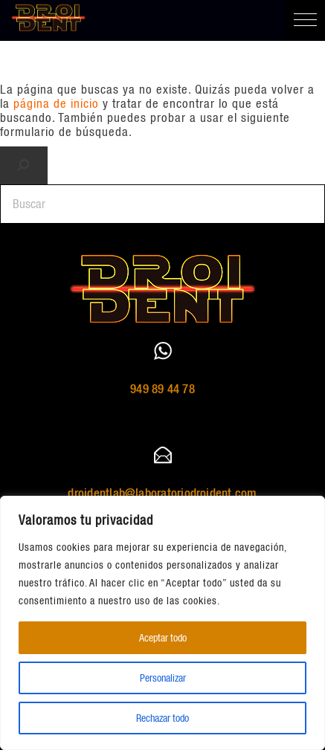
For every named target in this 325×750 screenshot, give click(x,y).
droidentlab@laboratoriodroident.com (162, 492)
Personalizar (163, 678)
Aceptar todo (163, 638)
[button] (305, 19)
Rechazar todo (162, 718)
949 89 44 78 (162, 388)
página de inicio (56, 103)
